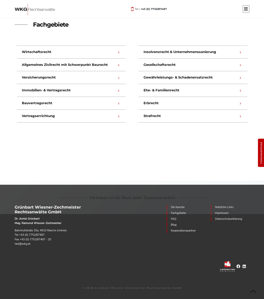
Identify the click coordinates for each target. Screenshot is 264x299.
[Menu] (246, 9)
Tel (151, 8)
